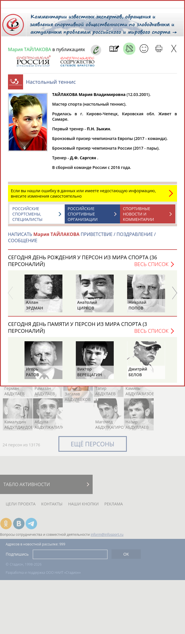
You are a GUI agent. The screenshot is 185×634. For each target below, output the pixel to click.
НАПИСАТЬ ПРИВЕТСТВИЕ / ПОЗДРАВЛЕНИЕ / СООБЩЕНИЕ (82, 240)
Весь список (151, 266)
